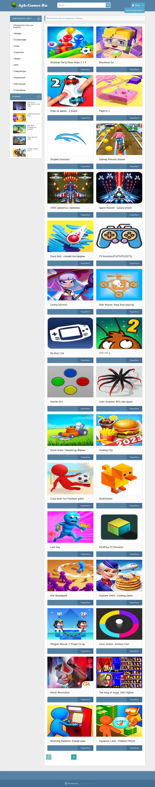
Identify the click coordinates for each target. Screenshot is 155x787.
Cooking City (106, 450)
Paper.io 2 (104, 110)
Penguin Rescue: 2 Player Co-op (67, 644)
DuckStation (105, 498)
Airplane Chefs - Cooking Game (116, 595)
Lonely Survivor (58, 304)
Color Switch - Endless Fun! (114, 644)
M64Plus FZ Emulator (111, 547)
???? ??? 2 (104, 353)
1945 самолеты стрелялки (65, 207)
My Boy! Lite (57, 353)
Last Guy (55, 547)
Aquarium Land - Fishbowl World (117, 741)
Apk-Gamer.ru (84, 783)
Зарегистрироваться (134, 10)
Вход (137, 5)
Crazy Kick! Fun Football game (67, 498)
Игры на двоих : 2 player (64, 110)
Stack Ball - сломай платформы (67, 256)
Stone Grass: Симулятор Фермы (67, 450)
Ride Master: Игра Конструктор (116, 304)
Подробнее (85, 69)
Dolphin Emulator (60, 159)
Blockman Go (106, 62)
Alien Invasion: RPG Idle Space (116, 401)
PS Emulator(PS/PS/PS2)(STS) (115, 256)
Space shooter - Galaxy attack (115, 207)
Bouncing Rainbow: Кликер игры (67, 741)
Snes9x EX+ (56, 401)
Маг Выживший (58, 595)
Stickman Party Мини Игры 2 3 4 (68, 62)
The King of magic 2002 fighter (116, 692)
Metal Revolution (60, 692)
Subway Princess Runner (112, 159)
